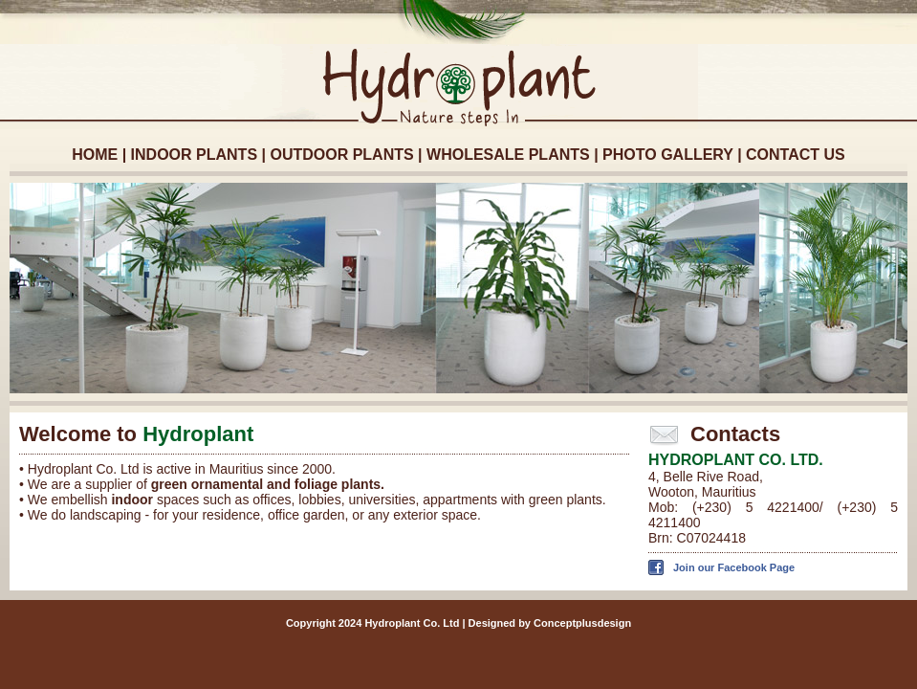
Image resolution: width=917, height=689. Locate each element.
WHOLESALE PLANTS (508, 154)
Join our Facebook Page (734, 567)
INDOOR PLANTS (194, 154)
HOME (95, 154)
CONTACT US (795, 154)
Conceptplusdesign (582, 623)
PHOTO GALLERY (667, 154)
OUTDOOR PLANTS (341, 154)
